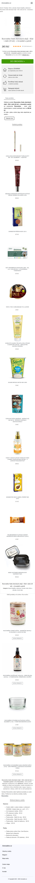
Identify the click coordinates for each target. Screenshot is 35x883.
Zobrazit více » (25, 54)
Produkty (6, 8)
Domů (1, 8)
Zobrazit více (9, 118)
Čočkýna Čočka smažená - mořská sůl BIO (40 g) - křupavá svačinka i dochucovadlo (17, 420)
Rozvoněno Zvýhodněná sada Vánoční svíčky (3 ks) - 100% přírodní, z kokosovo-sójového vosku (17, 767)
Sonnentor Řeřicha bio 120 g (17, 231)
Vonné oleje (20, 590)
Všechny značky (6, 851)
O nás (4, 868)
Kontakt (4, 871)
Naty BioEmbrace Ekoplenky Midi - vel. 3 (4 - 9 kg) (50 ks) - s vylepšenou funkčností (17, 269)
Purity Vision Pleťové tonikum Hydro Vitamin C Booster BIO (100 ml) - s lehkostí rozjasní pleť (17, 459)
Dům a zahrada (12, 8)
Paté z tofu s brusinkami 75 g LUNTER (17, 307)
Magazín (4, 854)
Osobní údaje (6, 864)
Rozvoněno (8, 54)
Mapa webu (5, 858)
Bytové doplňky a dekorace (23, 8)
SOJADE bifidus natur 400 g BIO (17, 382)
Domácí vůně (25, 588)
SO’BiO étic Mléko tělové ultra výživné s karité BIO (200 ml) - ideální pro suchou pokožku (17, 345)
